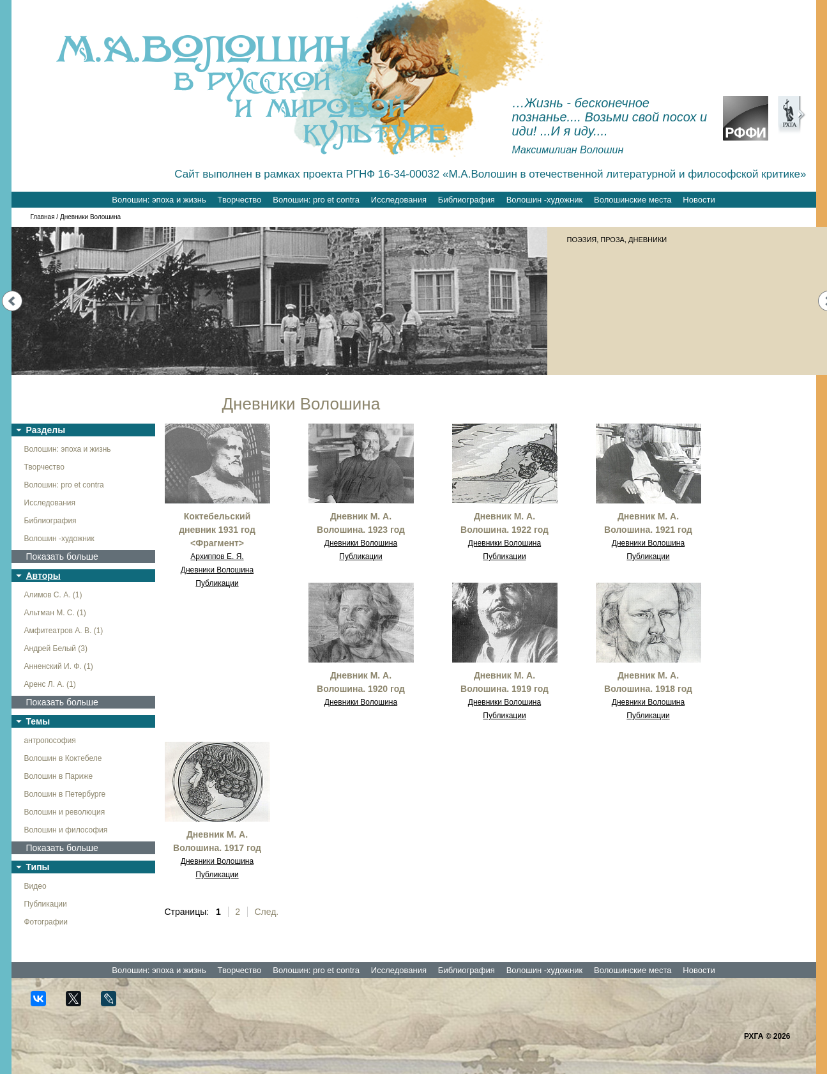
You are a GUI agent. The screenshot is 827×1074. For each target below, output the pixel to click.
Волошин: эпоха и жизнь (159, 199)
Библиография (466, 199)
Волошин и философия (66, 829)
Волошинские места (632, 199)
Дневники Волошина (217, 569)
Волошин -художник (544, 199)
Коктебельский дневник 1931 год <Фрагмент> (217, 529)
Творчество (240, 199)
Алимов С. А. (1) (53, 594)
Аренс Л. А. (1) (50, 684)
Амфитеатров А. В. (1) (63, 630)
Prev (12, 301)
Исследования (399, 199)
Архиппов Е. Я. (216, 556)
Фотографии (46, 921)
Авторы (43, 576)
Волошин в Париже (58, 776)
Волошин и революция (64, 812)
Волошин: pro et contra (316, 199)
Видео (35, 886)
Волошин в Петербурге (65, 794)
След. (266, 912)
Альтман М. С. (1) (55, 612)
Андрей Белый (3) (56, 648)
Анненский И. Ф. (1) (58, 666)
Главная (43, 216)
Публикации (45, 904)
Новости (699, 199)
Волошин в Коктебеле (63, 758)
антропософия (50, 740)
